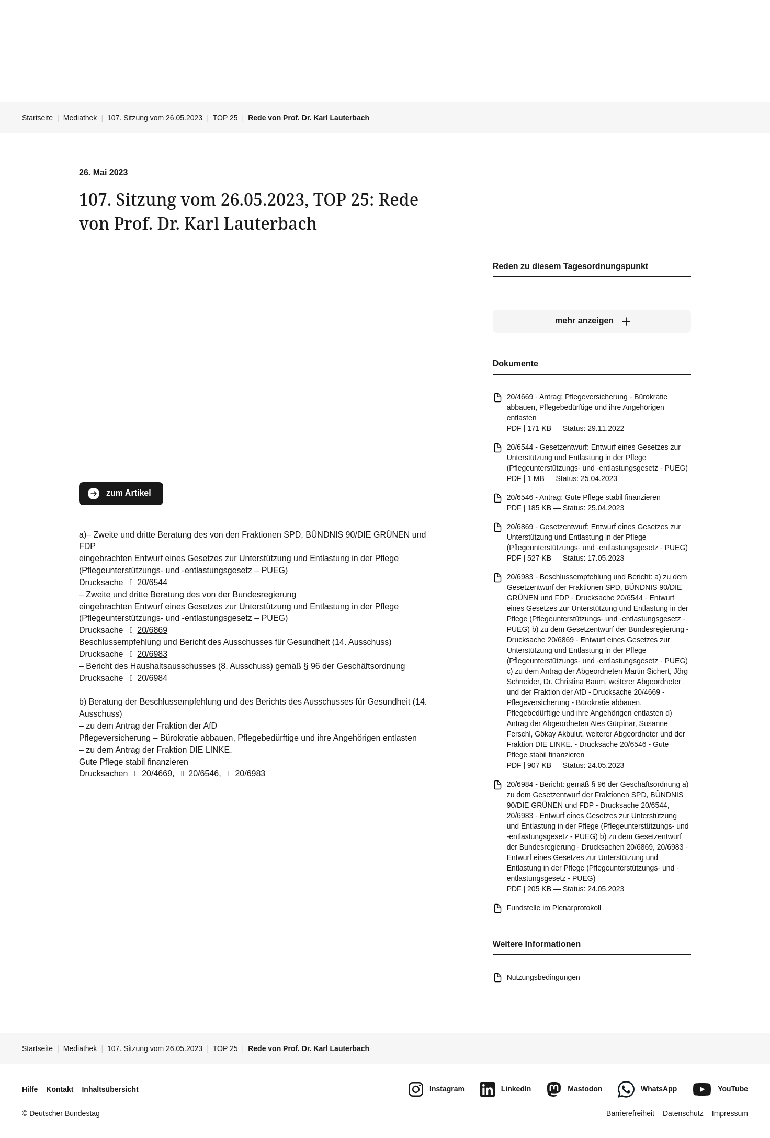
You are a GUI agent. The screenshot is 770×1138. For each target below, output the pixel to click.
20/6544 (146, 582)
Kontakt (59, 1089)
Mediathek (80, 118)
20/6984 (146, 678)
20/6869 (146, 630)
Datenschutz (683, 1113)
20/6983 (146, 654)
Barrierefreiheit (630, 1113)
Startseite (37, 118)
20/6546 (198, 773)
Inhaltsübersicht (110, 1089)
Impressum (730, 1113)
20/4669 (151, 773)
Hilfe (30, 1089)
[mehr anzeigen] (592, 321)
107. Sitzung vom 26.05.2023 (154, 118)
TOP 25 (225, 118)
